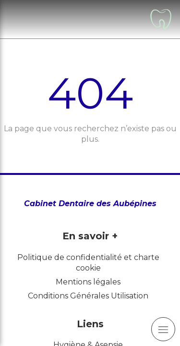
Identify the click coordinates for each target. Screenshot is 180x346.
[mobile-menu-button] (163, 329)
